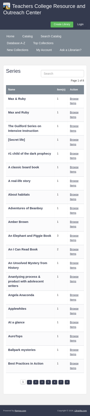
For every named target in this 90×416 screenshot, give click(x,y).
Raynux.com (20, 410)
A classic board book (23, 167)
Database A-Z (16, 43)
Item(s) (61, 89)
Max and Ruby (18, 112)
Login (80, 24)
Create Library (62, 24)
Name (11, 89)
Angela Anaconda (21, 295)
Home (10, 36)
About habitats (19, 194)
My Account (44, 50)
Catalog (27, 36)
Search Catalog (51, 36)
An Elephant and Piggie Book (29, 235)
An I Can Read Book (23, 249)
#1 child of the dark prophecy (29, 153)
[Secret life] (16, 139)
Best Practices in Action (25, 363)
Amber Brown (18, 222)
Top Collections (43, 43)
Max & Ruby (17, 98)
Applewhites (17, 308)
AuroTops (15, 336)
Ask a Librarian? (70, 50)
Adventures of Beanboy (25, 208)
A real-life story (19, 181)
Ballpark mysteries (22, 350)
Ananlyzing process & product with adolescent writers (26, 281)
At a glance (16, 322)
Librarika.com (80, 410)
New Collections (17, 50)
